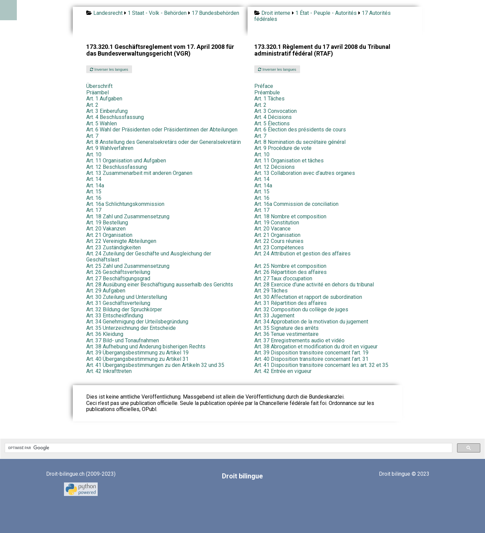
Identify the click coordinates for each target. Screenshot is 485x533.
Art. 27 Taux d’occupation (283, 278)
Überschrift (99, 86)
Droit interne (275, 13)
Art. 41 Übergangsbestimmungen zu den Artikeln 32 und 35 (155, 365)
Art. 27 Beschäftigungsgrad (118, 278)
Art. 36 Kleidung (104, 334)
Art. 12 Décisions (274, 167)
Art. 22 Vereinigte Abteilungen (121, 241)
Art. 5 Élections (272, 123)
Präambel (97, 92)
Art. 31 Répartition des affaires (290, 303)
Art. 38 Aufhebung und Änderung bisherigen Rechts (145, 346)
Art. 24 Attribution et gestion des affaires (302, 253)
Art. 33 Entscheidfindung (114, 315)
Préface (263, 86)
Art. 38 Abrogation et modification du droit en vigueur (316, 346)
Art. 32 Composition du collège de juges (301, 309)
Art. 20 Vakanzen (106, 228)
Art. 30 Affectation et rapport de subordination (308, 297)
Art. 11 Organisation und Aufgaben (126, 160)
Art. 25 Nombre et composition (290, 266)
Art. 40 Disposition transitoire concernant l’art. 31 (311, 359)
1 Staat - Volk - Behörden (157, 13)
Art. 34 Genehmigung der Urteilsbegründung (137, 321)
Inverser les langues (109, 69)
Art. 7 (92, 136)
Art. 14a (95, 185)
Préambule (267, 92)
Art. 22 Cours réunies (278, 241)
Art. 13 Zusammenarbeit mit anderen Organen (139, 173)
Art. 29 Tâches (271, 290)
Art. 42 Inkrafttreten (109, 371)
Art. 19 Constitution (276, 222)
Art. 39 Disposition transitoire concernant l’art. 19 (311, 352)
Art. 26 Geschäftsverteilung (118, 272)
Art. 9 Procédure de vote (283, 148)
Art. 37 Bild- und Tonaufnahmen (122, 340)
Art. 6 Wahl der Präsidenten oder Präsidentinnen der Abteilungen (161, 129)
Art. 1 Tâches (269, 98)
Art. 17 (93, 210)
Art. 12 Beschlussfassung (116, 167)
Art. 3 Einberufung (107, 111)
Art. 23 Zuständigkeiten (113, 247)
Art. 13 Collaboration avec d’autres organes (304, 173)
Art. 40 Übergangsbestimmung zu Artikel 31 (137, 359)
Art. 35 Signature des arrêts (286, 328)
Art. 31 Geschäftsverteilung (118, 303)
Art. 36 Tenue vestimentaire (286, 334)
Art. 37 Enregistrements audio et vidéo (299, 340)
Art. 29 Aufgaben (105, 290)
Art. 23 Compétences (279, 247)
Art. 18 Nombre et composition (290, 216)
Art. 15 (93, 191)
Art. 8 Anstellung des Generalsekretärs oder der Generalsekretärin (163, 142)
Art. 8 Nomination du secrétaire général (300, 142)
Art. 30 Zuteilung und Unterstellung (126, 297)
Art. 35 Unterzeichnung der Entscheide (131, 328)
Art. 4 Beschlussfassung (115, 117)
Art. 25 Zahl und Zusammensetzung (127, 266)
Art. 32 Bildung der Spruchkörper (124, 309)
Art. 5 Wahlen (101, 123)
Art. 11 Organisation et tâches (289, 160)
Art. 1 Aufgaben (104, 98)
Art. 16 (93, 198)
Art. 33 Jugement (274, 315)
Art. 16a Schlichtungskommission (125, 204)
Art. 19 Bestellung (107, 222)
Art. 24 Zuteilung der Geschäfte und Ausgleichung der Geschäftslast (148, 256)
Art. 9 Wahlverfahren (109, 148)
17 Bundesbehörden (215, 13)
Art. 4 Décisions (273, 117)
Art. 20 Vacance (272, 228)
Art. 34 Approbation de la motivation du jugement (311, 321)
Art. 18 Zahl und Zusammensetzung (127, 216)
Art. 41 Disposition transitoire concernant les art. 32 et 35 (321, 365)
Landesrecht (108, 13)
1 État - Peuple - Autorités (326, 13)
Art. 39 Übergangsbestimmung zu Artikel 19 (137, 352)
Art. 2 (92, 105)
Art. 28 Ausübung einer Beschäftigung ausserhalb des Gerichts (159, 284)
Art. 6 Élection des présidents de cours (300, 129)
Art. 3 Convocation (275, 111)
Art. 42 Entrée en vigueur (283, 371)
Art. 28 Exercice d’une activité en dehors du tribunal (314, 284)
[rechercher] (228, 448)
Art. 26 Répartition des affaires (290, 272)
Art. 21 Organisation (109, 235)
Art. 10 (93, 154)
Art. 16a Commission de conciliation (296, 204)
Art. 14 (93, 179)
